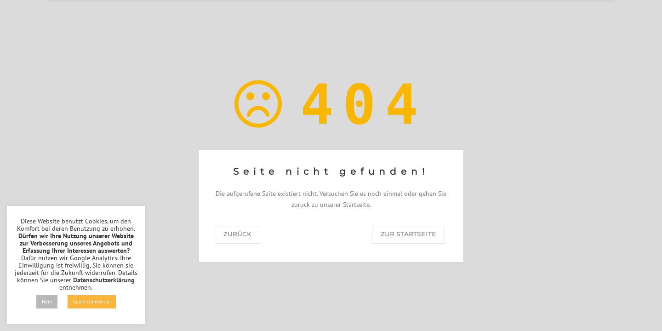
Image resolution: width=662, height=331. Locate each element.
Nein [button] (47, 301)
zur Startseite (408, 234)
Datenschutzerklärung (104, 280)
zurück (237, 234)
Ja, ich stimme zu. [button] (91, 301)
